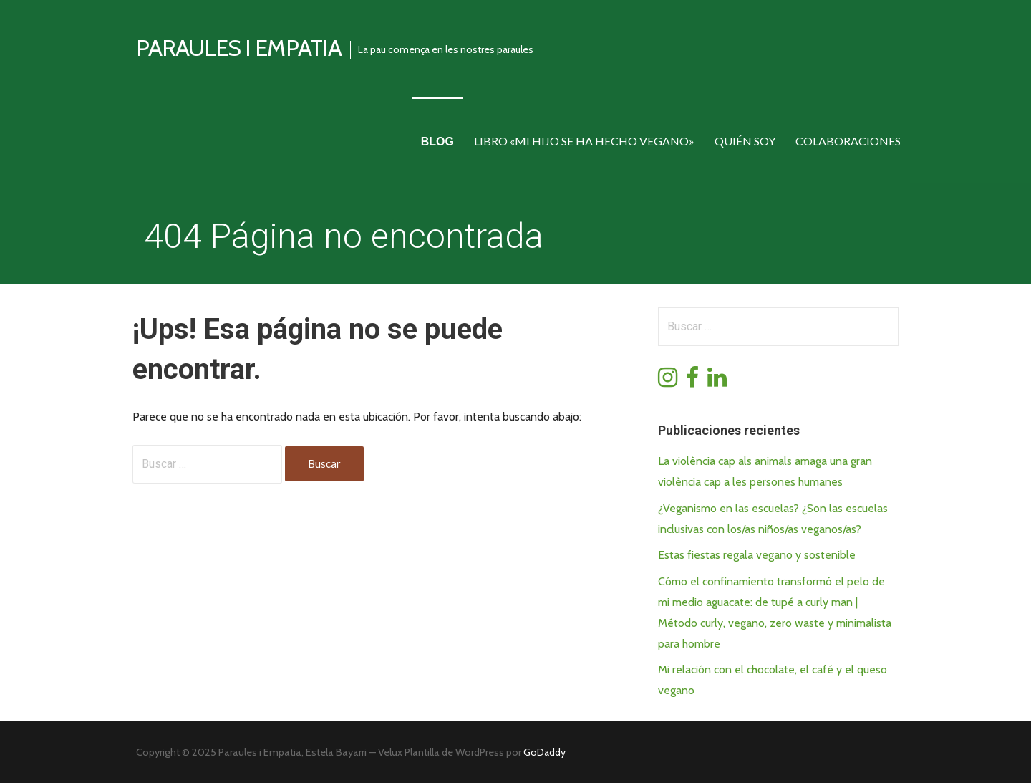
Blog (437, 141)
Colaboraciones (848, 141)
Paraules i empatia (239, 48)
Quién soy (745, 141)
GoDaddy (544, 752)
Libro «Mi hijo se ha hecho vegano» (584, 141)
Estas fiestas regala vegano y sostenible (757, 555)
